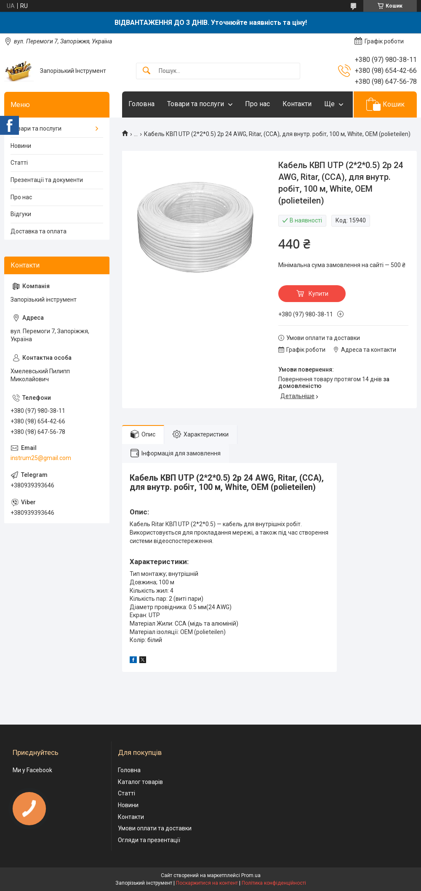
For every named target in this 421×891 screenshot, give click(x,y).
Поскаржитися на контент (207, 883)
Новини (21, 145)
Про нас (257, 104)
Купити (318, 293)
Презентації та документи (47, 180)
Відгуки (21, 214)
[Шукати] (146, 71)
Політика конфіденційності (274, 883)
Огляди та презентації (149, 840)
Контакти (297, 104)
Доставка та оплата (39, 231)
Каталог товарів (140, 782)
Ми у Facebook (32, 770)
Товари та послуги (195, 104)
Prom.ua (251, 875)
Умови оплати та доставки (155, 828)
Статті (19, 162)
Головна (141, 104)
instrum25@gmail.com (41, 458)
